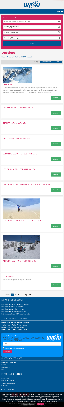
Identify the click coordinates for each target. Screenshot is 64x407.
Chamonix (8, 84)
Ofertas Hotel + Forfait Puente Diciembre (15, 322)
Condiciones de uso (8, 383)
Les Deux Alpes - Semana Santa (19, 169)
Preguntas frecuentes (8, 362)
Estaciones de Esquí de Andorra (12, 306)
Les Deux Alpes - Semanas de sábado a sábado (27, 185)
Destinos (4, 365)
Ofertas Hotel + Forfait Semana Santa (14, 330)
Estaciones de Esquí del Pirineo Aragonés (15, 314)
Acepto (13, 348)
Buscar (32, 43)
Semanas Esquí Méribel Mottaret (21, 154)
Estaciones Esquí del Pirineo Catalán (13, 311)
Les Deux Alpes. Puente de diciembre (22, 221)
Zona (59, 62)
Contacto (4, 385)
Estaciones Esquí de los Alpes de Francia (15, 304)
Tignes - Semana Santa (14, 123)
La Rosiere (8, 276)
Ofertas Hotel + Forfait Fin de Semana (14, 325)
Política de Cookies (7, 381)
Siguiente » (29, 295)
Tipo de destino (47, 62)
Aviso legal (5, 378)
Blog (2, 370)
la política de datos (17, 348)
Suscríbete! (7, 351)
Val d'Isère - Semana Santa (17, 138)
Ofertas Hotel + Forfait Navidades (12, 327)
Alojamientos (5, 367)
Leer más (55, 97)
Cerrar (40, 404)
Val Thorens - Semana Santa (18, 108)
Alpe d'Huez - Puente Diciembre (19, 261)
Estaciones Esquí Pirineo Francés (12, 309)
